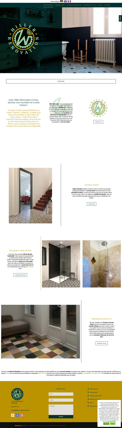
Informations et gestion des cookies (56, 425)
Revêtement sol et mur (89, 5)
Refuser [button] (112, 423)
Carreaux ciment (60, 5)
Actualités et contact (94, 406)
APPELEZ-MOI (61, 81)
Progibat (29, 257)
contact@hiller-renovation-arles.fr (92, 373)
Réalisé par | (21, 425)
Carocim (52, 96)
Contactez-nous (98, 121)
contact (8, 373)
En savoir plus (112, 421)
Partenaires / (32, 425)
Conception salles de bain (73, 5)
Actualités (107, 5)
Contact (120, 18)
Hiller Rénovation (48, 5)
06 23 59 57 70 (42, 373)
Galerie (100, 5)
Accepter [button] (106, 423)
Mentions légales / (41, 425)
